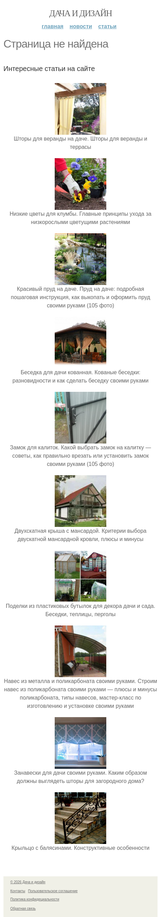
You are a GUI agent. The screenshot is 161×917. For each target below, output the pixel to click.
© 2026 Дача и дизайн (27, 882)
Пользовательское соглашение (53, 891)
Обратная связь (23, 908)
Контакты (17, 891)
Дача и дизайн (80, 13)
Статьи (107, 26)
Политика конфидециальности (34, 899)
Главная (52, 26)
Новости (80, 26)
